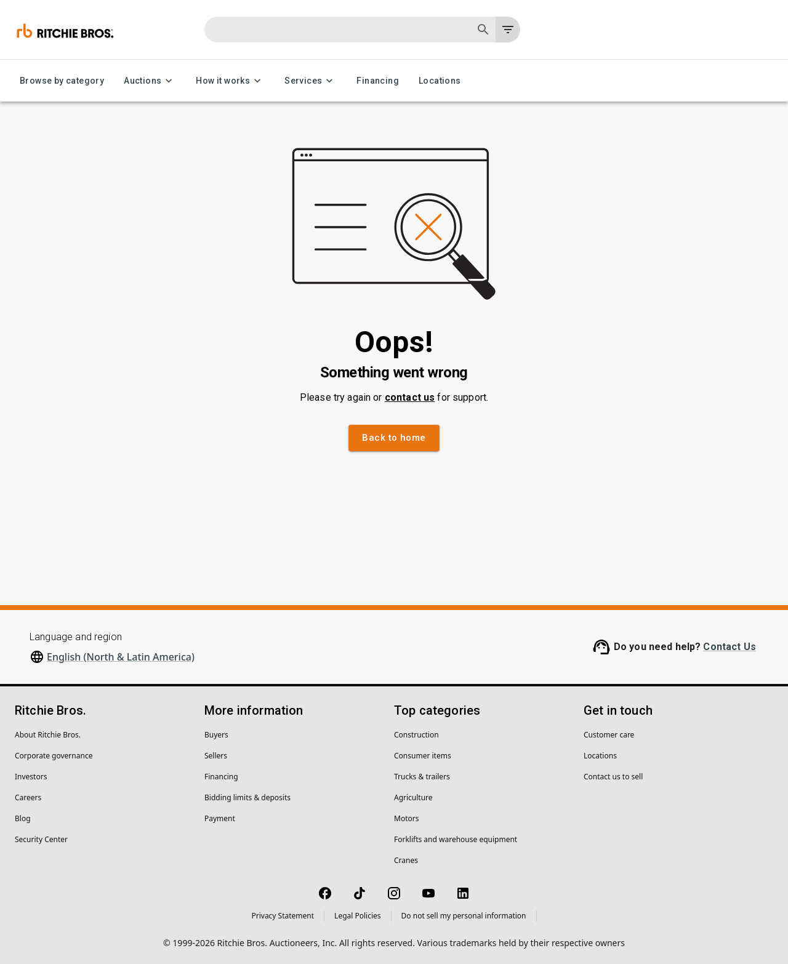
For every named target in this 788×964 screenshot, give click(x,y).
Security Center (41, 839)
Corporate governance (53, 755)
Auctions (150, 81)
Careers (28, 797)
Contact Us (729, 647)
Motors (406, 818)
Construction (416, 734)
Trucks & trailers (422, 776)
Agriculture (413, 797)
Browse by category (62, 81)
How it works (230, 81)
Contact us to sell (613, 776)
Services (310, 81)
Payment (219, 818)
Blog (23, 818)
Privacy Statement (282, 915)
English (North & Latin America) (121, 657)
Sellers (215, 755)
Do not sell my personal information (463, 915)
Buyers (216, 734)
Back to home (393, 438)
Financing (378, 81)
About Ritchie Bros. (48, 734)
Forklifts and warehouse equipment (455, 839)
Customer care (609, 734)
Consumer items (422, 755)
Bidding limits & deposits (247, 797)
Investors (31, 776)
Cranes (406, 860)
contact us (410, 397)
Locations (440, 81)
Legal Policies (357, 915)
